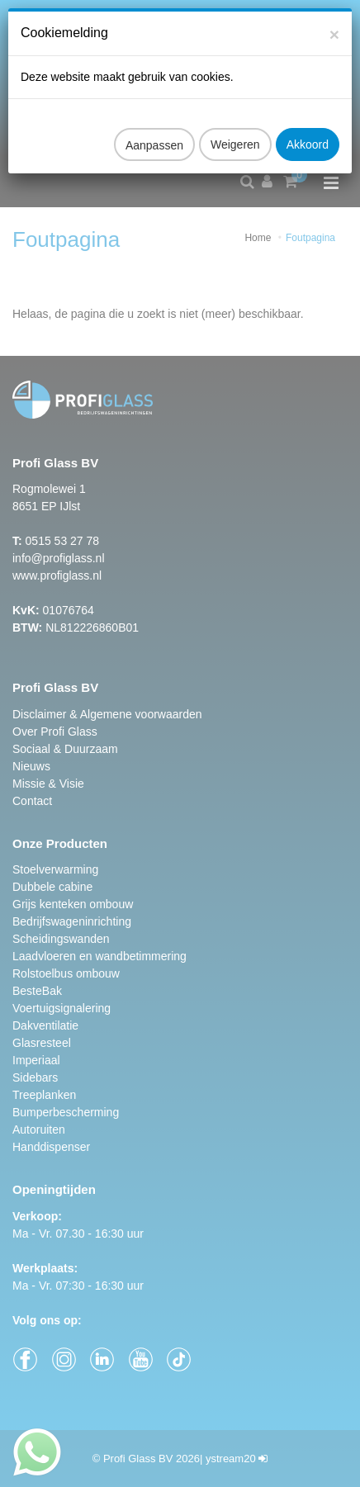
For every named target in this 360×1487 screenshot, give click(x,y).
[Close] (334, 18)
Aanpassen (154, 129)
